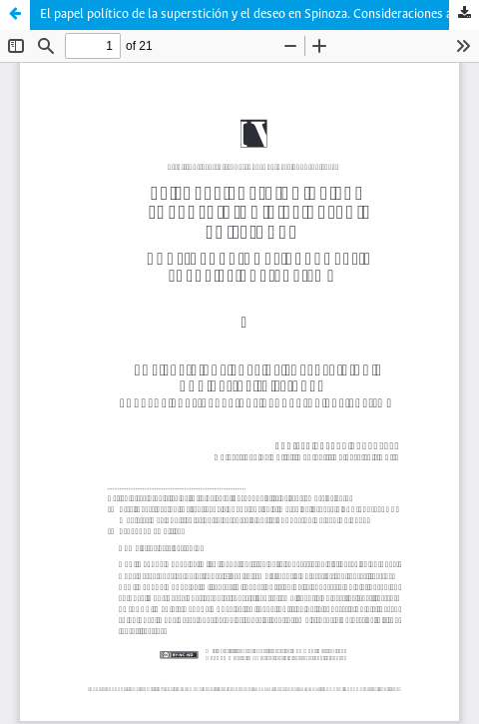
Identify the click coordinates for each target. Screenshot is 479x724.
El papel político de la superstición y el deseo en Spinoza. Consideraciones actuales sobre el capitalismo (259, 14)
